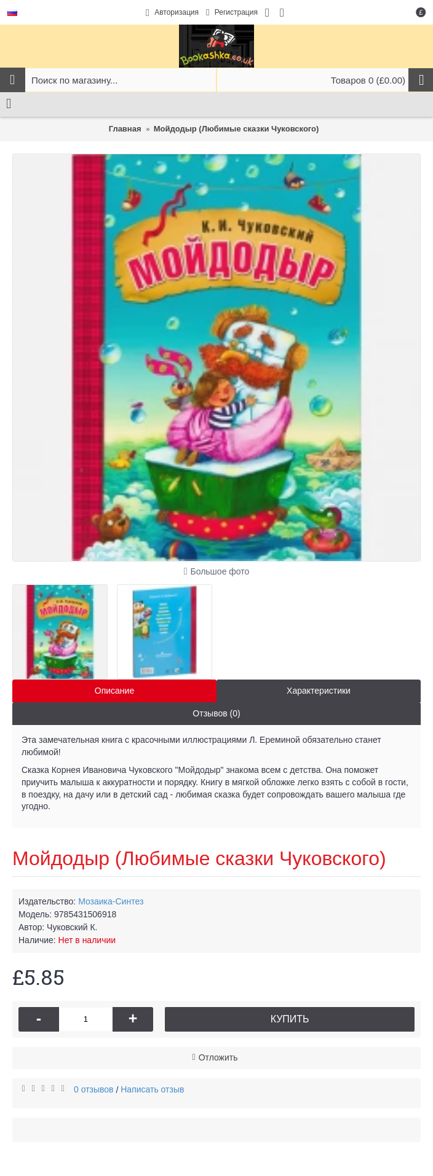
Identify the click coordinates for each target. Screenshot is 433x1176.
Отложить (218, 1057)
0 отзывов (94, 1089)
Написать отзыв (152, 1089)
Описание (114, 691)
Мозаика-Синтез (110, 901)
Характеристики (319, 691)
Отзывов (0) (216, 713)
